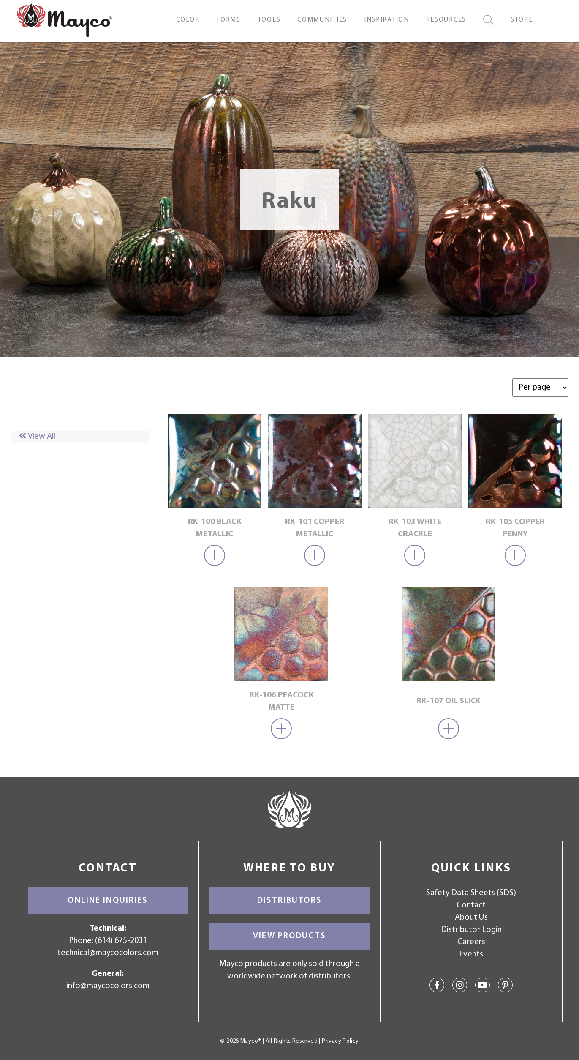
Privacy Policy (340, 1041)
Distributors (289, 900)
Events (471, 954)
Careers (471, 942)
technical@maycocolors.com (107, 953)
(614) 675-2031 (121, 941)
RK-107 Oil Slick (448, 701)
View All (37, 436)
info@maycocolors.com (108, 986)
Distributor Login (471, 930)
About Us (471, 917)
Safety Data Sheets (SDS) (471, 893)
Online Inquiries (107, 900)
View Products (289, 936)
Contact (471, 905)
